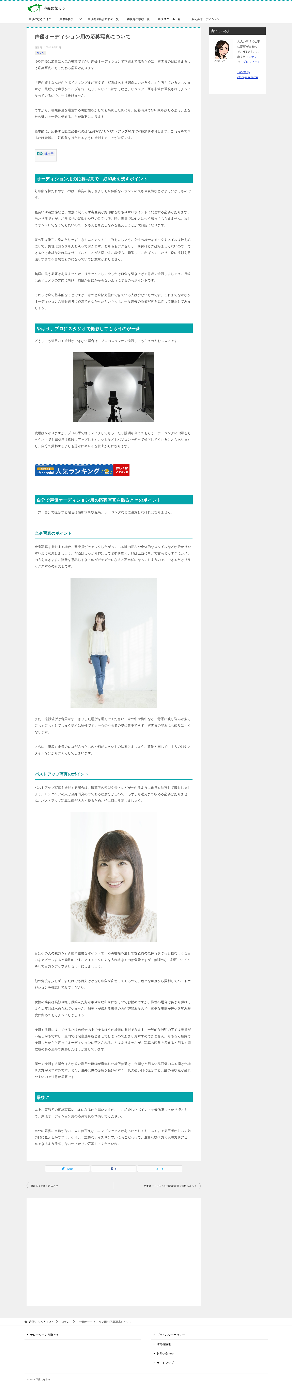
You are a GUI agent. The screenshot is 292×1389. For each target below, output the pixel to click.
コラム (40, 53)
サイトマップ (165, 1362)
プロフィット (251, 62)
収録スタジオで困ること (44, 1186)
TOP (40, 1321)
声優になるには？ (40, 19)
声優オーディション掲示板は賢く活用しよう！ (170, 1186)
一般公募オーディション (204, 19)
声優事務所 (66, 19)
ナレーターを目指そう (44, 1334)
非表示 (49, 153)
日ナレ (253, 56)
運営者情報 (164, 1344)
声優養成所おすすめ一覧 (103, 19)
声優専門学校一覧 (138, 19)
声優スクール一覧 (169, 19)
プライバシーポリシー (171, 1334)
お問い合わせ (165, 1353)
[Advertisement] (114, 1252)
